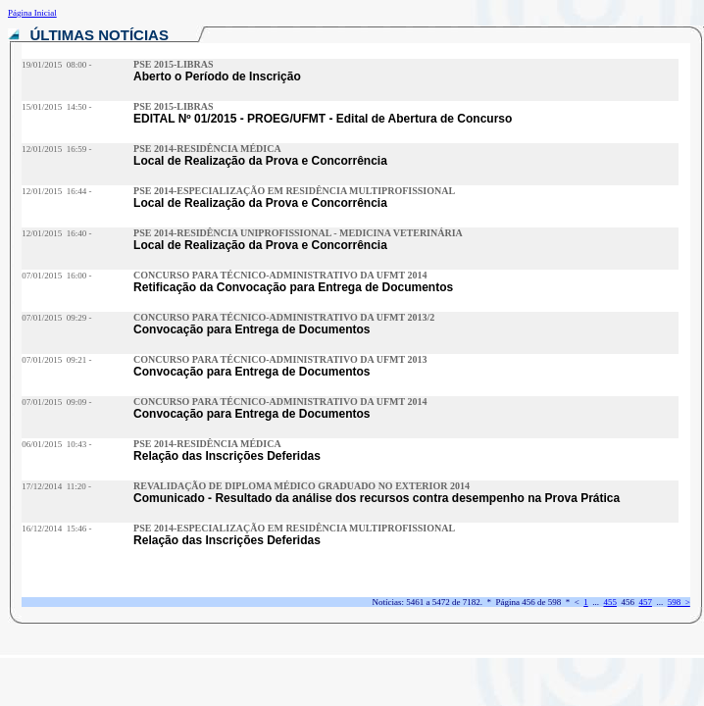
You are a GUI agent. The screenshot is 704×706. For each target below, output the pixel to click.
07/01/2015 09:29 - (56, 318)
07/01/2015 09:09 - (56, 402)
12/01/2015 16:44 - (56, 191)
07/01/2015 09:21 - (56, 360)
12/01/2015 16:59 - (56, 149)
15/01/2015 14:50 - (56, 107)
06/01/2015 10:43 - (56, 444)
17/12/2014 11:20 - (56, 486)
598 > (679, 602)
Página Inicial (32, 13)
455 (610, 602)
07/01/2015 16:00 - (56, 275)
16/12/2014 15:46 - (56, 528)
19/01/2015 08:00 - (56, 65)
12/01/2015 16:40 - (56, 233)
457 (645, 602)
